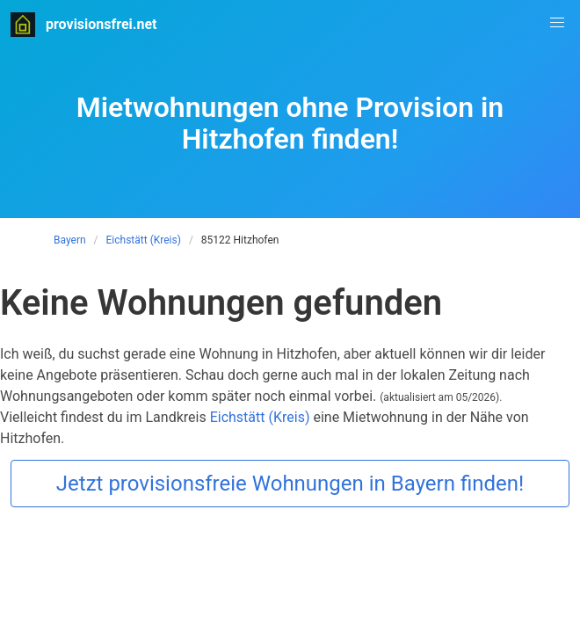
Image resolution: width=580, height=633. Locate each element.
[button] (557, 23)
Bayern (70, 240)
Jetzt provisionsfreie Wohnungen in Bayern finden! (290, 483)
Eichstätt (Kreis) (143, 240)
